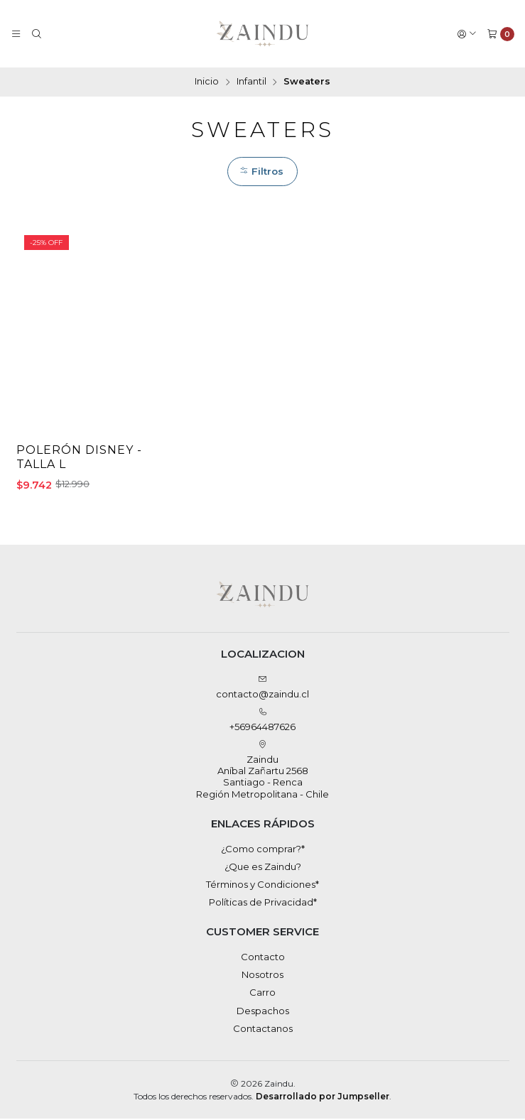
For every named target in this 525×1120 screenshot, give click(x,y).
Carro (262, 993)
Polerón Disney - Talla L (80, 458)
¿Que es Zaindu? (262, 868)
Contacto (263, 958)
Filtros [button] (261, 171)
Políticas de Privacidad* (263, 903)
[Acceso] (467, 33)
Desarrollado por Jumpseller (322, 1097)
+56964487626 (262, 721)
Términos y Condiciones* (262, 885)
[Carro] (500, 34)
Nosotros (262, 976)
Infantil (251, 82)
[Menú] (16, 33)
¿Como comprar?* (263, 849)
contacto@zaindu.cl (262, 688)
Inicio (207, 82)
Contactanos (263, 1029)
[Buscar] (36, 33)
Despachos (263, 1012)
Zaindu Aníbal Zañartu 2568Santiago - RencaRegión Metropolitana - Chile (262, 771)
